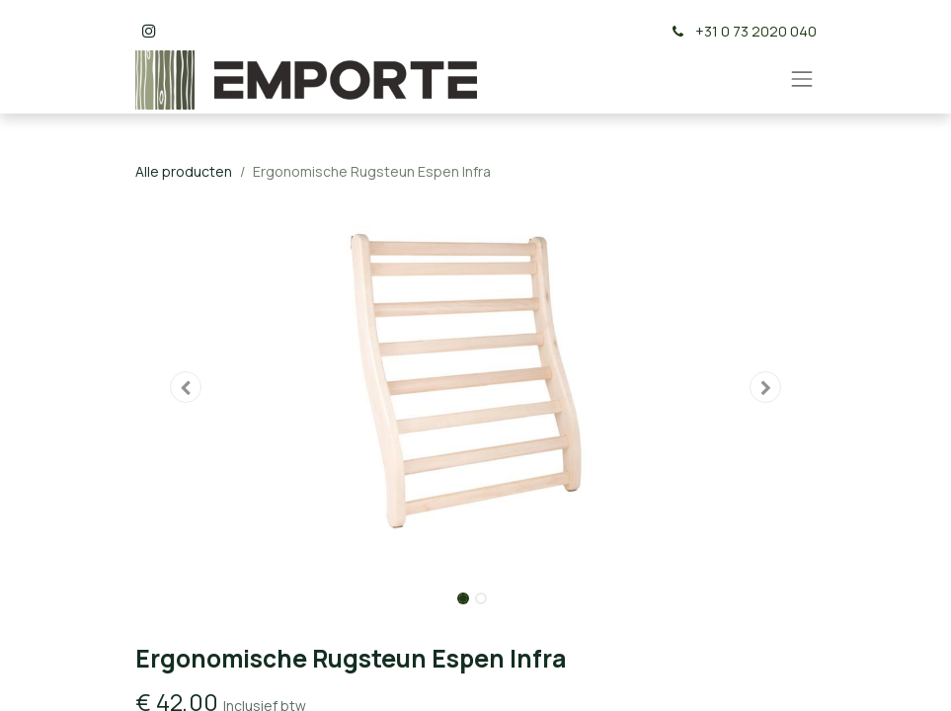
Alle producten (183, 171)
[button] (186, 387)
